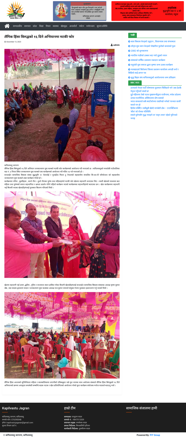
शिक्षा (41, 26)
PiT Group (155, 435)
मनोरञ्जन (90, 26)
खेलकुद (64, 26)
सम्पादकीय (17, 26)
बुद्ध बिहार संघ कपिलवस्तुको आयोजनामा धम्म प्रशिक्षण (153, 77)
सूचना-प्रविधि (102, 26)
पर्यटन (81, 26)
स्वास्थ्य (56, 26)
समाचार (27, 26)
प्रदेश (35, 26)
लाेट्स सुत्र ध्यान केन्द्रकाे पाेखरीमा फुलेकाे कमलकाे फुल (153, 46)
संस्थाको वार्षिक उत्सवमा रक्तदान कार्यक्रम (148, 60)
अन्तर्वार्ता (73, 26)
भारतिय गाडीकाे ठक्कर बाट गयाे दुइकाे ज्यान (149, 55)
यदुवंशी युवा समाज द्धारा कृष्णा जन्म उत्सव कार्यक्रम (152, 64)
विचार (48, 26)
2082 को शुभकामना (139, 50)
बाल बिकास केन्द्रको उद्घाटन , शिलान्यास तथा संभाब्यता (153, 41)
